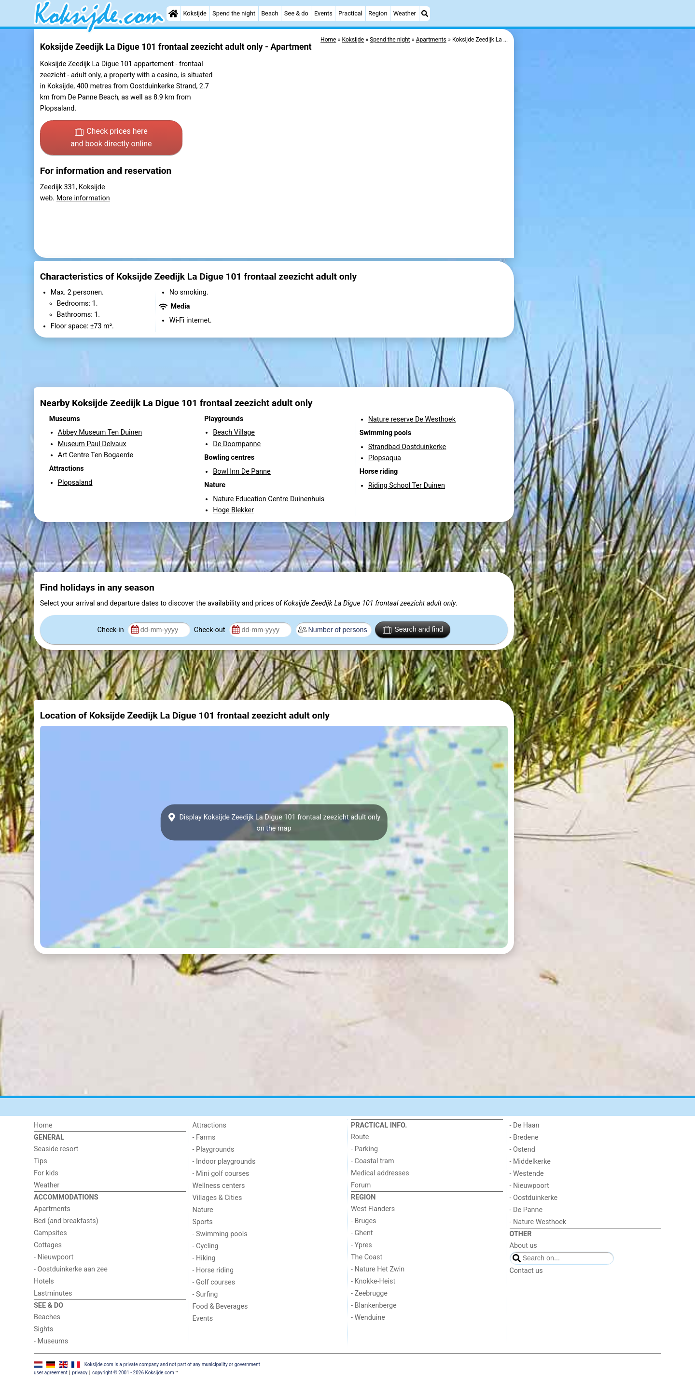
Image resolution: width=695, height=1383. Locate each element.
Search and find (413, 629)
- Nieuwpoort (53, 1257)
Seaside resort (56, 1149)
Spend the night (233, 13)
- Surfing (205, 1294)
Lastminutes (53, 1293)
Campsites (50, 1233)
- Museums (51, 1341)
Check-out (210, 630)
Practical (350, 13)
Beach (269, 13)
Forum (361, 1185)
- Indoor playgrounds (224, 1161)
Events (323, 13)
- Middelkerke (530, 1161)
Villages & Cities (217, 1198)
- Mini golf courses (221, 1174)
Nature (203, 1210)
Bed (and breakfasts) (66, 1221)
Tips (40, 1161)
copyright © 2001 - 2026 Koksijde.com (133, 1372)
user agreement (51, 1372)
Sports (203, 1222)
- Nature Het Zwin (377, 1269)
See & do (296, 13)
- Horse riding (213, 1270)
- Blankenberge (374, 1305)
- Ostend (522, 1149)
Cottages (48, 1245)
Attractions (209, 1125)
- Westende (527, 1174)
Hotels (44, 1281)
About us (523, 1246)
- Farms (204, 1137)
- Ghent (362, 1233)
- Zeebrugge (369, 1293)
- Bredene (524, 1137)
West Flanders (373, 1209)
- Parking (364, 1149)
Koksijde (194, 13)
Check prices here (111, 138)
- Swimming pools (220, 1234)
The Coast (366, 1257)
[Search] (424, 13)
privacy (80, 1372)
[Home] (173, 13)
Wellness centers (219, 1186)
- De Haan (525, 1125)
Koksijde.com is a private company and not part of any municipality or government (172, 1364)
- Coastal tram (372, 1161)
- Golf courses (214, 1282)
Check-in (111, 630)
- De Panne (526, 1210)
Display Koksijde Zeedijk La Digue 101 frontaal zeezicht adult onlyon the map (274, 822)
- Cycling (206, 1246)
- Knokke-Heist (373, 1281)
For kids (46, 1173)
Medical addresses (380, 1173)
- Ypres (361, 1245)
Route (360, 1137)
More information (83, 198)
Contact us (526, 1271)
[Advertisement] (588, 251)
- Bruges (363, 1221)
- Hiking (204, 1258)
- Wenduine (368, 1317)
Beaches (47, 1317)
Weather (404, 13)
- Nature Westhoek (538, 1222)
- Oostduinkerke (534, 1198)
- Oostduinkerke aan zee (71, 1269)
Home (43, 1125)
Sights (43, 1329)
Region (377, 13)
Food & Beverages (220, 1306)
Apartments (52, 1209)
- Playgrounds (214, 1149)
